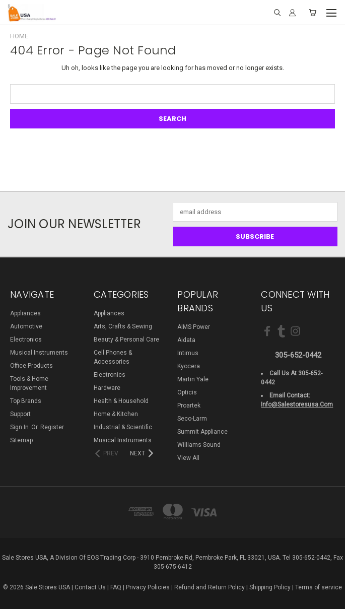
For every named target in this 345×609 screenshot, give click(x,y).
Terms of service (318, 587)
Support (20, 414)
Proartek (188, 405)
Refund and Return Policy (209, 587)
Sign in (20, 427)
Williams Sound (199, 444)
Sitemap (21, 440)
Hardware (107, 387)
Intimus (187, 353)
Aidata (186, 340)
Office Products (31, 365)
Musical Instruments (39, 352)
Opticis (187, 392)
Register (52, 427)
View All (188, 457)
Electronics (26, 339)
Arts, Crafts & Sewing (123, 326)
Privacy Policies (148, 587)
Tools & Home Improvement (29, 383)
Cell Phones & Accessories (113, 357)
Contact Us (90, 587)
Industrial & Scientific (123, 427)
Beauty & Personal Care (126, 339)
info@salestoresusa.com (297, 404)
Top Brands (25, 400)
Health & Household (121, 400)
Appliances (25, 313)
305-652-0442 (298, 355)
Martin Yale (193, 379)
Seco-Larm (192, 418)
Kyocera (188, 366)
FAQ (115, 587)
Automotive (26, 326)
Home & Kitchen (116, 414)
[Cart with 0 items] (312, 13)
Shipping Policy (270, 587)
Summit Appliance (202, 431)
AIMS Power (193, 326)
